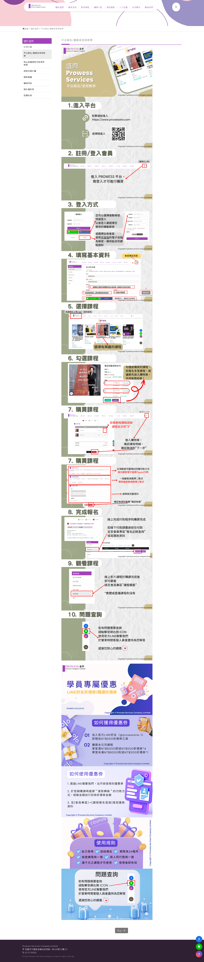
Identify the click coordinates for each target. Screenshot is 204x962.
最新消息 (72, 7)
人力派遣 (123, 7)
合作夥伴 (136, 7)
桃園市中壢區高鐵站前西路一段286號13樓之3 (46, 949)
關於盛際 (60, 7)
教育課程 (85, 7)
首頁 (27, 28)
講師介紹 (98, 7)
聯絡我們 (149, 7)
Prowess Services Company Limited (40, 946)
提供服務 (111, 7)
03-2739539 (30, 952)
